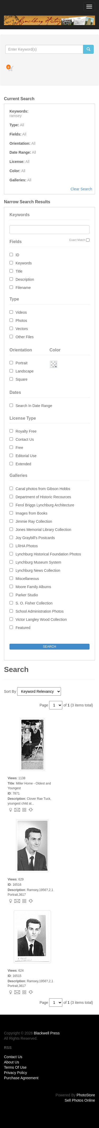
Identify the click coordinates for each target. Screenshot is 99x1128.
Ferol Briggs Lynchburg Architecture (45, 505)
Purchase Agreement (21, 1078)
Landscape (25, 371)
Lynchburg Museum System (38, 562)
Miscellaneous (27, 579)
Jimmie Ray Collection (34, 521)
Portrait (21, 363)
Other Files (25, 337)
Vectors (22, 329)
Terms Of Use (15, 1067)
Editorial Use (26, 456)
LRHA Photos (27, 546)
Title (19, 271)
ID (17, 255)
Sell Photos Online (80, 1100)
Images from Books (32, 513)
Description (25, 279)
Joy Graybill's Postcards (35, 538)
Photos (21, 320)
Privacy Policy (15, 1073)
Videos (21, 312)
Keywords (24, 263)
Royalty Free (26, 431)
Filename (23, 287)
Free (19, 448)
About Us (11, 1062)
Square (21, 379)
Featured (23, 628)
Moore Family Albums (33, 587)
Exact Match (77, 239)
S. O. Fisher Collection (34, 603)
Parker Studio (27, 595)
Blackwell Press (47, 1033)
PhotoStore (86, 1095)
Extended (23, 464)
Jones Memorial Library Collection (43, 529)
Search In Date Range (34, 406)
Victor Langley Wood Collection (41, 619)
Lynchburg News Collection (38, 570)
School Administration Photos (40, 611)
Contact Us (25, 439)
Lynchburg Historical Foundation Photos (48, 554)
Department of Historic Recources (43, 497)
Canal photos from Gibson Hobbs (43, 489)
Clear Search (81, 189)
